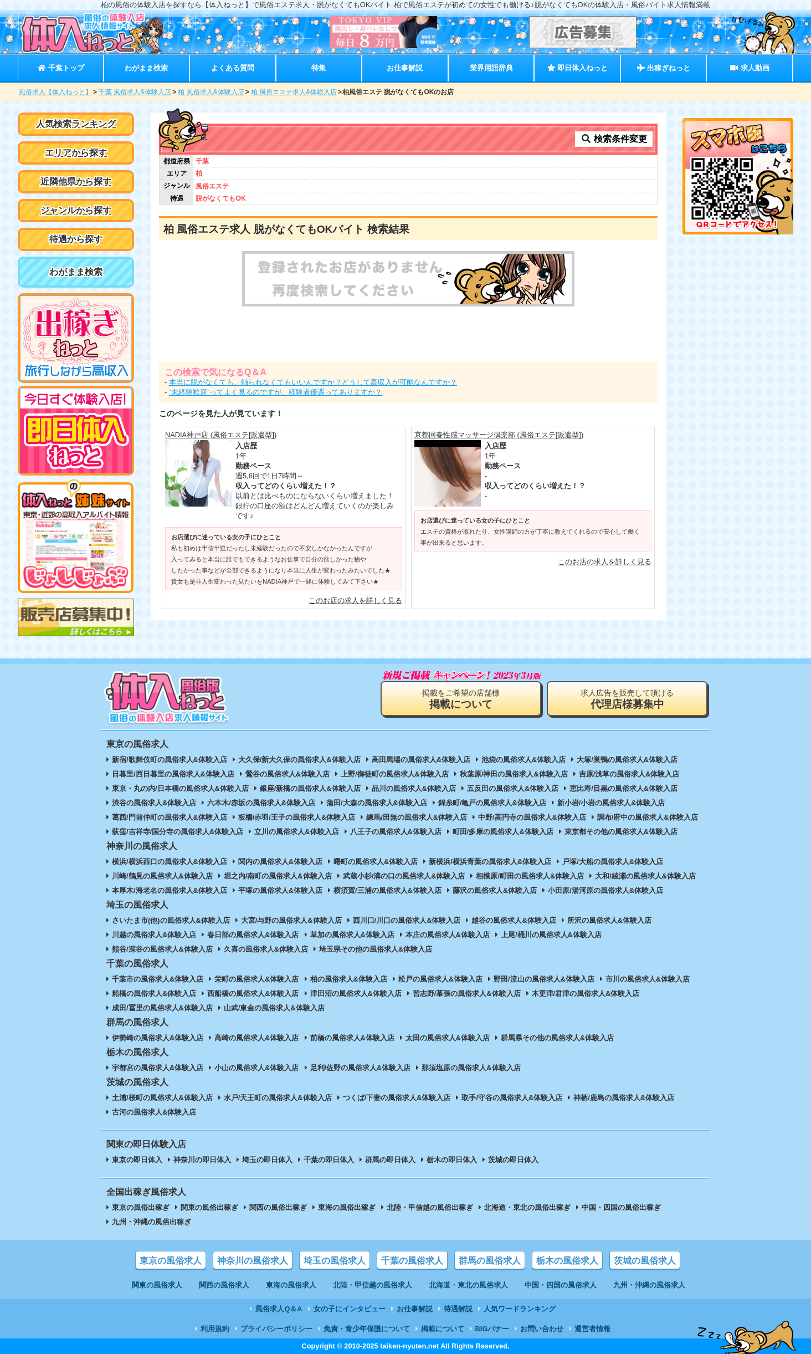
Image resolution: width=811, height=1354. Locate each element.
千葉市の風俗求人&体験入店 (157, 979)
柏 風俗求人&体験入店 (211, 92)
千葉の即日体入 (329, 1160)
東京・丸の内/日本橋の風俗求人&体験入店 (180, 788)
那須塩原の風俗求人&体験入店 (471, 1068)
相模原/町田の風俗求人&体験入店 (530, 876)
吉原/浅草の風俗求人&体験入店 (629, 774)
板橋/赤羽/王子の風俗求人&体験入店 (296, 817)
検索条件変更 (614, 139)
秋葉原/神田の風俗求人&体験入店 (514, 774)
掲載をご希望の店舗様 (461, 699)
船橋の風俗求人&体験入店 (154, 993)
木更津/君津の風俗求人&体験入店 (586, 993)
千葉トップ (60, 68)
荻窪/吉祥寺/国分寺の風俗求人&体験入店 (177, 831)
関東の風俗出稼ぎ (209, 1207)
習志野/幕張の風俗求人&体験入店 (467, 993)
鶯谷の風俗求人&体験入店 (287, 774)
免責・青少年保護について (367, 1329)
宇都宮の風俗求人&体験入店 (157, 1068)
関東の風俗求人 (157, 1285)
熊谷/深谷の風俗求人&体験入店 (162, 949)
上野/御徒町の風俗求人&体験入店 (395, 774)
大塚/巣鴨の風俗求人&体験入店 (627, 759)
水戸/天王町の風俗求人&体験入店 (278, 1098)
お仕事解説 (405, 68)
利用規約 (215, 1329)
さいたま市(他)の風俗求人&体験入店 (171, 920)
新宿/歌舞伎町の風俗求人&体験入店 (169, 759)
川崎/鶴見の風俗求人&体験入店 (162, 876)
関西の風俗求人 (224, 1285)
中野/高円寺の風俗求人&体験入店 (532, 817)
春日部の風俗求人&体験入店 (253, 935)
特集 (318, 68)
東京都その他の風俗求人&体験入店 (620, 831)
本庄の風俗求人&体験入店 (448, 935)
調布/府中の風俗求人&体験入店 (647, 817)
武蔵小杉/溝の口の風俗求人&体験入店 (404, 876)
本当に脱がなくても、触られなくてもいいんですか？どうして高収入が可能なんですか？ (313, 382)
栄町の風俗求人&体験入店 (256, 979)
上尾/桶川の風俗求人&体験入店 (551, 935)
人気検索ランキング (76, 124)
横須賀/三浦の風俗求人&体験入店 (387, 890)
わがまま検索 (146, 68)
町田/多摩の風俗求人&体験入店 (503, 831)
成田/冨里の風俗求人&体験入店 (162, 1008)
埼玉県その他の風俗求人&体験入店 (375, 949)
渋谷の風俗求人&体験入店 (154, 803)
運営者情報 (592, 1329)
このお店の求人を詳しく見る (355, 600)
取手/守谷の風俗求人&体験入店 (511, 1098)
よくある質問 (232, 68)
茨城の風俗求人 (645, 1260)
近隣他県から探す (75, 181)
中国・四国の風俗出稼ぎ (621, 1207)
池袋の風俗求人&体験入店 (523, 759)
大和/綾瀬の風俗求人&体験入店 (645, 876)
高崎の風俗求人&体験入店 (256, 1038)
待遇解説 (458, 1309)
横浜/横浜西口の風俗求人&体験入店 (169, 861)
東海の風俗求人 (291, 1285)
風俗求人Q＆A (278, 1309)
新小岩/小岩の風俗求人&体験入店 (611, 803)
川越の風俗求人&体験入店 (154, 935)
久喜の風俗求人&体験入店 (266, 949)
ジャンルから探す (75, 210)
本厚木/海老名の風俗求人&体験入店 (169, 890)
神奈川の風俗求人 (252, 1260)
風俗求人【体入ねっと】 (55, 92)
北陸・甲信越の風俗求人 (372, 1285)
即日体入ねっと (577, 68)
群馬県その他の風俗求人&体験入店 (557, 1038)
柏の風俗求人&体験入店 (348, 979)
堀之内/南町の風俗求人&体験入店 (278, 876)
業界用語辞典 (491, 68)
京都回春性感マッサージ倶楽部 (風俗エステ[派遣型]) (498, 435)
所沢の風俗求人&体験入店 (609, 920)
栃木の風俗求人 (567, 1260)
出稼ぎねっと (664, 68)
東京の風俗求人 (171, 1260)
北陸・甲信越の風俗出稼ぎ (430, 1207)
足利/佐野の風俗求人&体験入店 (360, 1068)
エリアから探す (76, 152)
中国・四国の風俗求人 (561, 1285)
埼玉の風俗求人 (335, 1260)
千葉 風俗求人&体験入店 (135, 92)
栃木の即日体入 (452, 1160)
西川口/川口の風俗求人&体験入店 (407, 920)
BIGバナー (492, 1329)
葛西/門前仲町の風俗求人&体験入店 (169, 817)
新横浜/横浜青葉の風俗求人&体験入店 (490, 861)
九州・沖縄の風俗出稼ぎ (151, 1222)
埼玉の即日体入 (267, 1160)
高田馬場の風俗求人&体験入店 (421, 759)
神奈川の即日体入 (202, 1160)
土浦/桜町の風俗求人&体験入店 (162, 1098)
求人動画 (749, 68)
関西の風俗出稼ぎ (278, 1207)
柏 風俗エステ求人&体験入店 (294, 92)
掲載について (442, 1329)
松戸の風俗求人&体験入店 (440, 979)
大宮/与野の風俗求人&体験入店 (291, 920)
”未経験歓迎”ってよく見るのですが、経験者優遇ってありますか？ (276, 392)
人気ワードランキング (520, 1309)
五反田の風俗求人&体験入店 (512, 788)
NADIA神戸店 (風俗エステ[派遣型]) (220, 435)
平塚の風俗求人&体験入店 (280, 890)
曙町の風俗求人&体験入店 (375, 861)
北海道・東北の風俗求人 (468, 1285)
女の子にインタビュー (350, 1309)
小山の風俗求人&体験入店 (256, 1068)
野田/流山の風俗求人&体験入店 (544, 979)
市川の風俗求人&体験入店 (647, 979)
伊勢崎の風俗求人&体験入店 (157, 1038)
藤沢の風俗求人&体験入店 (495, 890)
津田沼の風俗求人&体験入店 (356, 993)
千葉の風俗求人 (412, 1260)
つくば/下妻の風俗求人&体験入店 (397, 1098)
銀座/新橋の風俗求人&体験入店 (310, 788)
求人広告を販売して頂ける (627, 699)
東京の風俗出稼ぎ (141, 1207)
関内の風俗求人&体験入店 (280, 861)
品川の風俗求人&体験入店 (414, 788)
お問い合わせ (541, 1329)
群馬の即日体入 (390, 1160)
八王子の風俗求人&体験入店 (396, 831)
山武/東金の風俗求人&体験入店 (274, 1008)
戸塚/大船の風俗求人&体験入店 (612, 861)
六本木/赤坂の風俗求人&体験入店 (261, 803)
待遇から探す (75, 239)
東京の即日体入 (137, 1160)
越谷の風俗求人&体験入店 (513, 920)
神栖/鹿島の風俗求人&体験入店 (623, 1098)
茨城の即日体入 (513, 1160)
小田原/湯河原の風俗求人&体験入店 (605, 890)
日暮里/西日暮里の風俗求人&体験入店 (173, 774)
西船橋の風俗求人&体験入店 (253, 993)
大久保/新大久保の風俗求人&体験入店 (299, 759)
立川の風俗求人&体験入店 (296, 831)
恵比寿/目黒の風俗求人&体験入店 (623, 788)
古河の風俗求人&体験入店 (154, 1112)
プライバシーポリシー (276, 1329)
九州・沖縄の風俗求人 (649, 1285)
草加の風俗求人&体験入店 (352, 935)
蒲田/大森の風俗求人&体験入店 (376, 803)
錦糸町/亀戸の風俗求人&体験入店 (492, 803)
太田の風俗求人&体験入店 (448, 1038)
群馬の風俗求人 (490, 1260)
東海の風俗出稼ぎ (347, 1207)
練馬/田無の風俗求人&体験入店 (416, 817)
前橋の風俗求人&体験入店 (352, 1038)
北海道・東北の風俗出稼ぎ (527, 1207)
